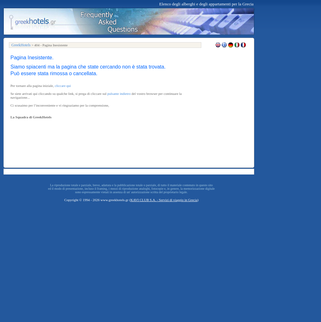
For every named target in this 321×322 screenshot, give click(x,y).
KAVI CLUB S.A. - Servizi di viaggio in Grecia (163, 200)
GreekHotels (21, 45)
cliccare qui (63, 86)
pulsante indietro (119, 93)
